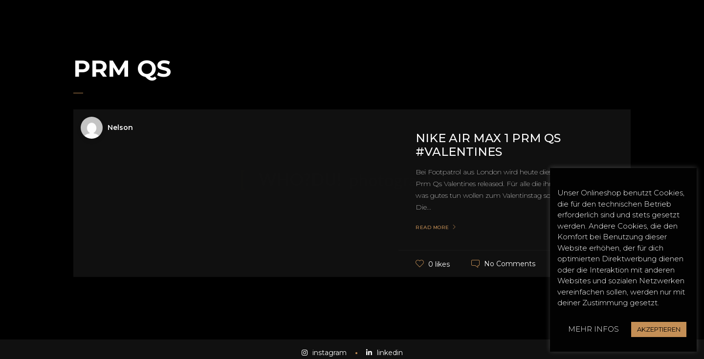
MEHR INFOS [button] (593, 329)
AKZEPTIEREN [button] (659, 329)
